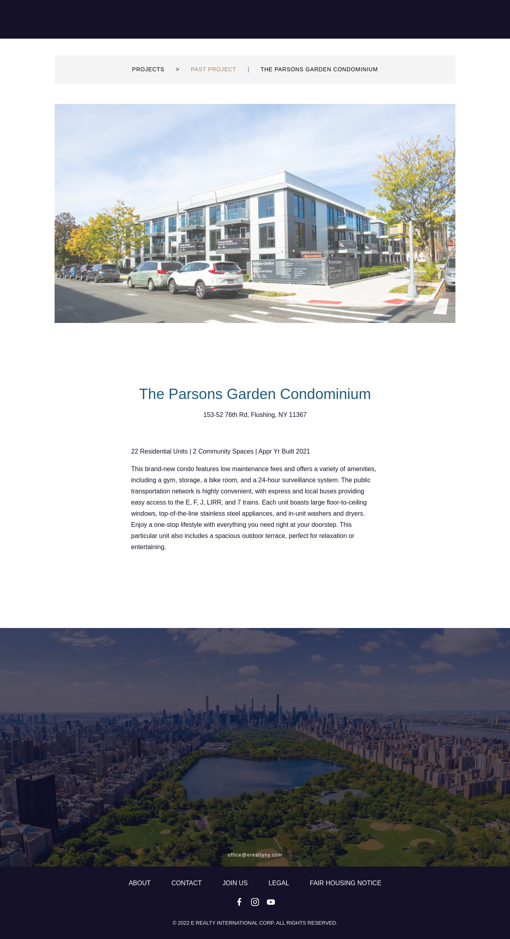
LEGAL (279, 883)
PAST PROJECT (213, 89)
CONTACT (187, 883)
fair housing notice (346, 883)
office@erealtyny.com (255, 855)
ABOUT (140, 883)
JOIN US (236, 883)
